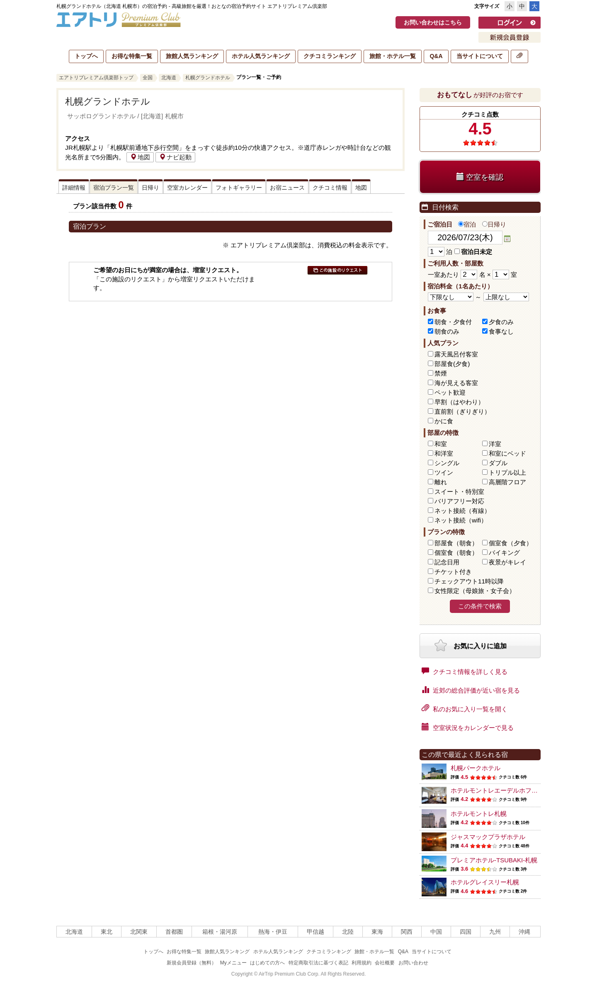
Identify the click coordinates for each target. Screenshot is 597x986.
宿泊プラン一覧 (113, 187)
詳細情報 (73, 187)
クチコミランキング (329, 56)
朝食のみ (446, 331)
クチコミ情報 (330, 187)
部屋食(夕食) (452, 363)
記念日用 (446, 562)
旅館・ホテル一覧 (392, 56)
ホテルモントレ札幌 (479, 813)
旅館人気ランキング (192, 56)
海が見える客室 (456, 382)
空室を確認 (479, 177)
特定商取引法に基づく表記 (318, 963)
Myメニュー (233, 963)
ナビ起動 (175, 157)
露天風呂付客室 (456, 354)
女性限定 (474, 590)
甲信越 (315, 931)
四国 (465, 931)
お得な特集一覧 (132, 56)
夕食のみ (501, 321)
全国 (148, 78)
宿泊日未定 (473, 251)
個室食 (510, 543)
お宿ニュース (287, 187)
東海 (377, 931)
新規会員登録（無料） (191, 963)
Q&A (436, 56)
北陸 (348, 931)
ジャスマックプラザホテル (488, 836)
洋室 (495, 443)
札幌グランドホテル (207, 78)
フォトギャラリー (239, 187)
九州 (495, 931)
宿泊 (467, 224)
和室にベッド (507, 453)
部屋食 (456, 543)
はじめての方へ (267, 963)
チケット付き (453, 571)
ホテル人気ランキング (261, 56)
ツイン (443, 472)
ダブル (498, 462)
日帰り (150, 187)
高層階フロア (507, 482)
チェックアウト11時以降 (469, 581)
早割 (459, 401)
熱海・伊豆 (272, 931)
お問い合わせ (413, 963)
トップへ (86, 56)
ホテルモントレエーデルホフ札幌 (497, 790)
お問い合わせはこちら (433, 22)
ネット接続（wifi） (460, 520)
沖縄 (524, 931)
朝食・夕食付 (453, 321)
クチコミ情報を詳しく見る (464, 671)
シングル (446, 462)
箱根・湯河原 (219, 931)
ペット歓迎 (450, 392)
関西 (407, 931)
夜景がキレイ (507, 562)
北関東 (139, 931)
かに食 (443, 421)
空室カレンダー (187, 187)
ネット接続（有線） (462, 510)
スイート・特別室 (459, 491)
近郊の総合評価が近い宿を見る (471, 690)
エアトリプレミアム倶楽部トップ (96, 78)
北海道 (168, 78)
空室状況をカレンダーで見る (468, 727)
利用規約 (361, 963)
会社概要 (385, 963)
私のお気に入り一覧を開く (464, 708)
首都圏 (174, 931)
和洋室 (443, 453)
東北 (106, 931)
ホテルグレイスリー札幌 (485, 882)
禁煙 (440, 373)
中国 (436, 931)
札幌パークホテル (475, 767)
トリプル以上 (507, 472)
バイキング (504, 552)
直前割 (462, 411)
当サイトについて (479, 56)
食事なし (501, 331)
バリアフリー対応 (459, 501)
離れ (440, 482)
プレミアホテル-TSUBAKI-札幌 (494, 860)
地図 (140, 157)
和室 (440, 443)
